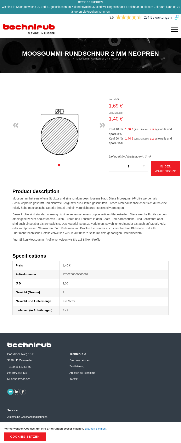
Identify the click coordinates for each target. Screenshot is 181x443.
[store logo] (29, 29)
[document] (90, 432)
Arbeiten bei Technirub (82, 372)
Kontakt (73, 379)
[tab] (59, 165)
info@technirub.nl (17, 373)
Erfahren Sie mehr (95, 428)
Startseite (65, 58)
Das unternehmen (79, 360)
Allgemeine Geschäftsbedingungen (27, 417)
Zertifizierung (76, 366)
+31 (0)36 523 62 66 (19, 366)
